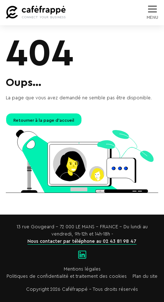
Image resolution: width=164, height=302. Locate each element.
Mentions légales (82, 269)
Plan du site (145, 276)
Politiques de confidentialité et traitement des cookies (67, 276)
